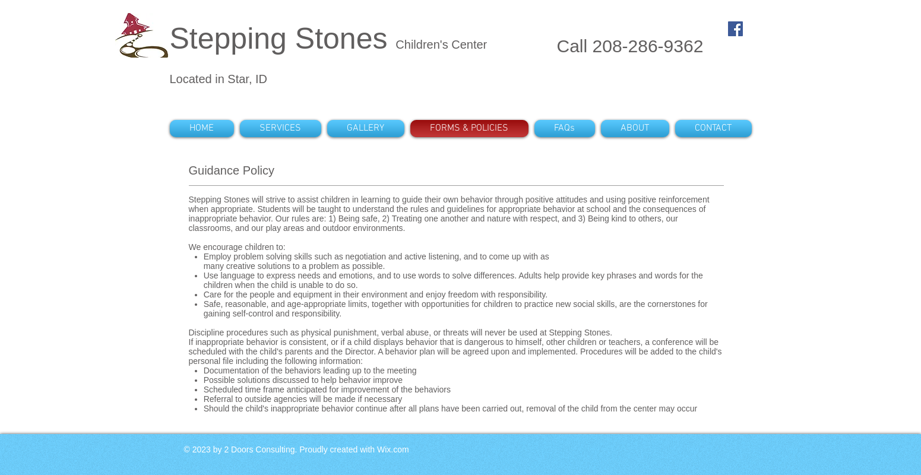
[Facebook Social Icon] (735, 28)
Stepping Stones (283, 38)
